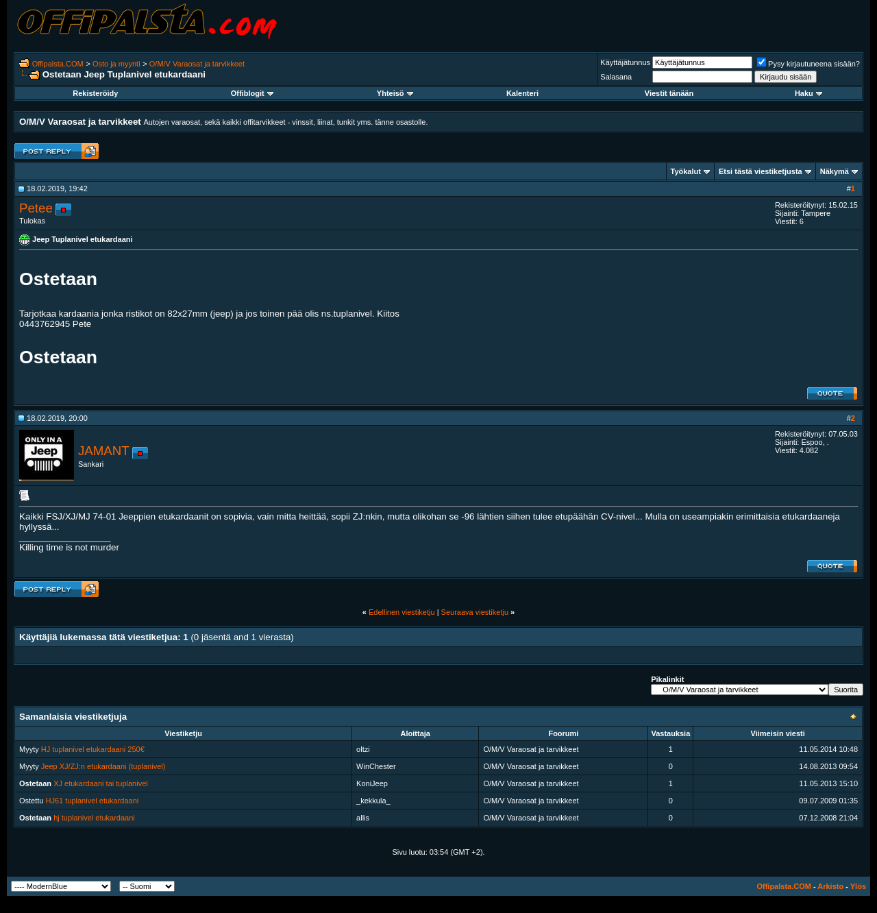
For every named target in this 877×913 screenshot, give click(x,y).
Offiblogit (252, 93)
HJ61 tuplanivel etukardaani (92, 800)
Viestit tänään (669, 93)
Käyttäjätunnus (625, 62)
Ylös (858, 886)
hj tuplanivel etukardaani (94, 818)
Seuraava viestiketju (474, 612)
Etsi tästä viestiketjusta (760, 171)
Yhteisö (395, 93)
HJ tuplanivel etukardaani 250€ (93, 749)
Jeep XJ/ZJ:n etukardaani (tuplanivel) (103, 766)
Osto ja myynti (116, 64)
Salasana (616, 77)
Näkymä (834, 171)
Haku (808, 93)
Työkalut (686, 171)
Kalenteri (522, 93)
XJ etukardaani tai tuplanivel (100, 783)
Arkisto (830, 886)
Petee (36, 208)
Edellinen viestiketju (402, 612)
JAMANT (103, 450)
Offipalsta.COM (58, 64)
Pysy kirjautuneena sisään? (808, 64)
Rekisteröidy (95, 93)
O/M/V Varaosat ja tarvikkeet (197, 64)
